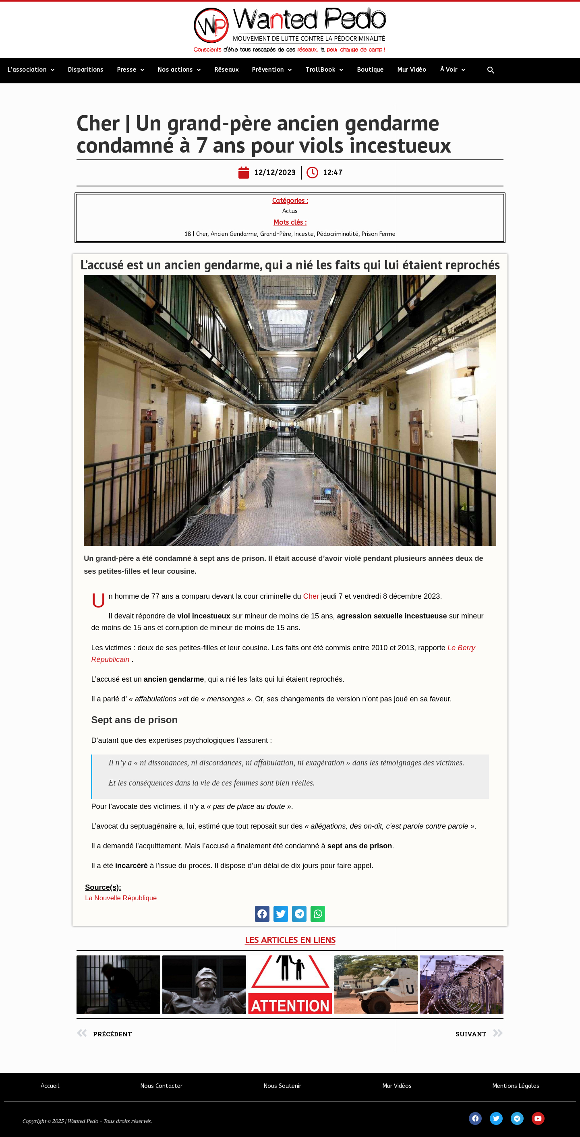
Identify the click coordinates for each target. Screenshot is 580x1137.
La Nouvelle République (121, 898)
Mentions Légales (516, 1086)
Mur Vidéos (397, 1086)
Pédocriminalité (337, 234)
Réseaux (227, 69)
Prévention (272, 70)
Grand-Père (275, 234)
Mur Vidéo (412, 69)
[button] (262, 914)
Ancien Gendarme (234, 234)
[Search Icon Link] (491, 70)
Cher (311, 596)
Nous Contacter (161, 1086)
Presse (131, 70)
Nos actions (179, 70)
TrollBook (325, 70)
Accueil (50, 1086)
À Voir (453, 70)
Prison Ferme (379, 234)
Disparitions (86, 69)
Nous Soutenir (282, 1086)
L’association (31, 70)
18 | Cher (195, 234)
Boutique (370, 69)
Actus (290, 211)
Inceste (304, 234)
